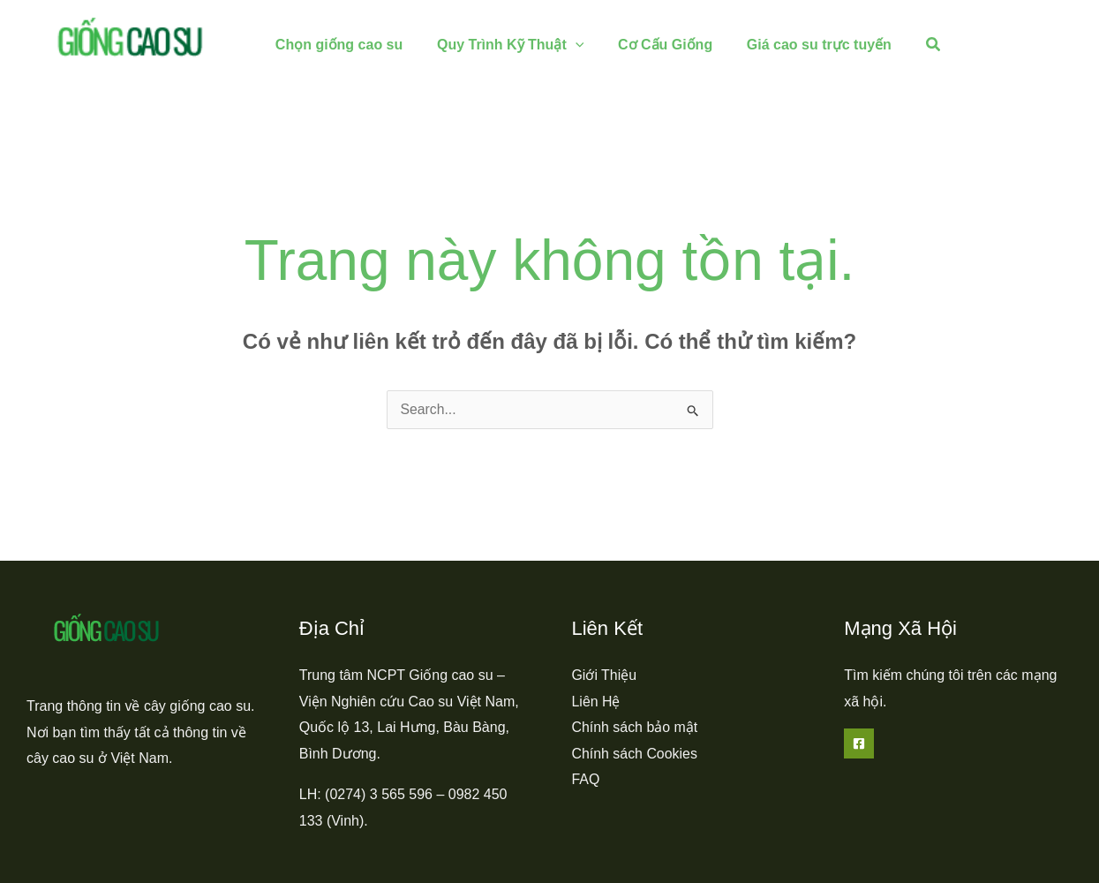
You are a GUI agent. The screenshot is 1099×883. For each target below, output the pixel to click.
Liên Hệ (596, 701)
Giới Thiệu (604, 675)
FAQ (586, 780)
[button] (911, 45)
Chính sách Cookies (635, 753)
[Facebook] (859, 743)
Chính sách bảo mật (635, 727)
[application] (567, 44)
